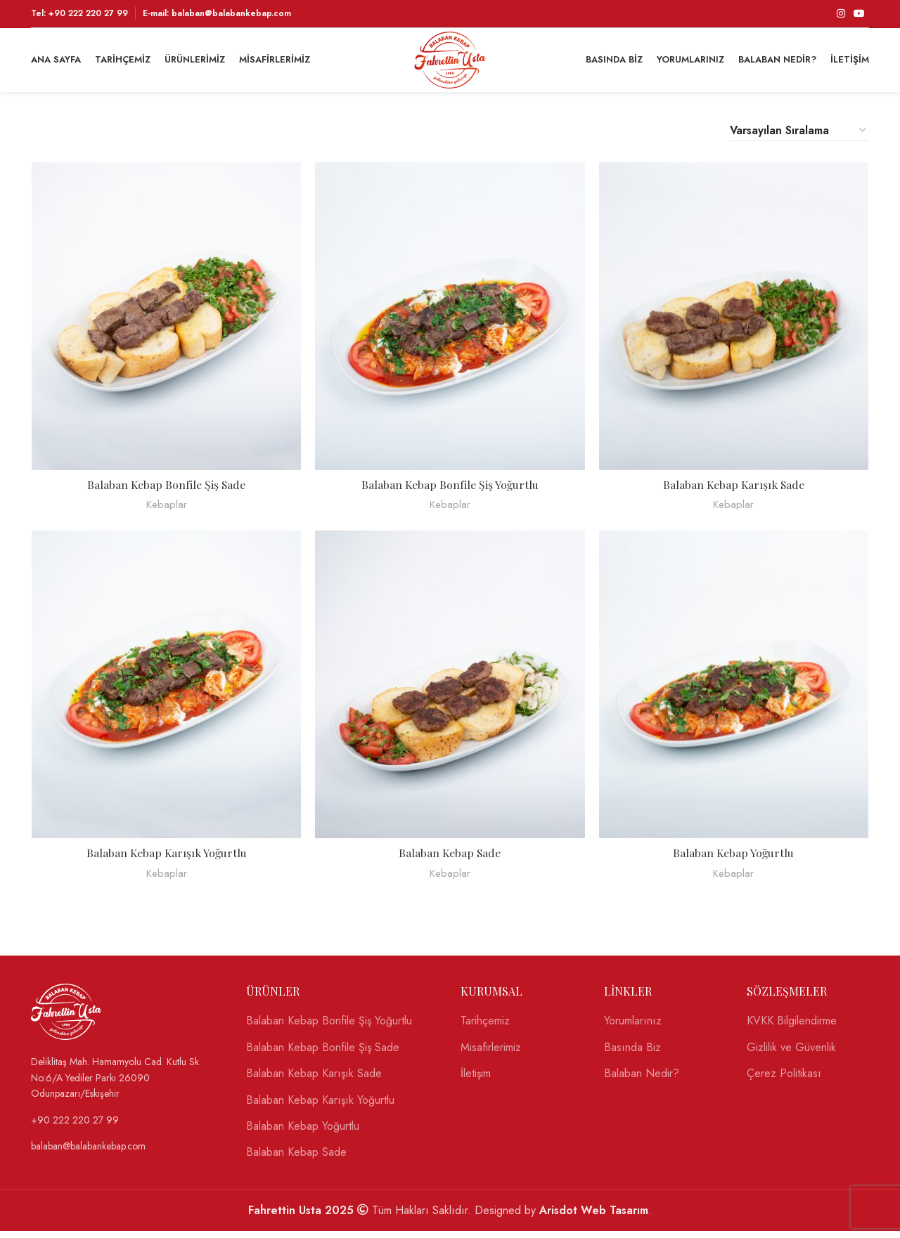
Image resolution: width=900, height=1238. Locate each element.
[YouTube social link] (859, 14)
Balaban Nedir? (641, 1081)
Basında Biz (632, 1054)
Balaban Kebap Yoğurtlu (734, 860)
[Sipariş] (798, 137)
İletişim (476, 1081)
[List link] (128, 1085)
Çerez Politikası (784, 1081)
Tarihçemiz (485, 1028)
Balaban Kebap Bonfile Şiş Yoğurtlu (450, 491)
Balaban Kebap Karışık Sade (734, 491)
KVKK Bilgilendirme (792, 1028)
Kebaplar (166, 511)
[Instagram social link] (840, 14)
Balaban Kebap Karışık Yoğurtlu (166, 860)
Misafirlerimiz (491, 1054)
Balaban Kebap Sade (450, 860)
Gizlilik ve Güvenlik (791, 1054)
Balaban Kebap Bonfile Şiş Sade (166, 491)
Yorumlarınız (633, 1028)
